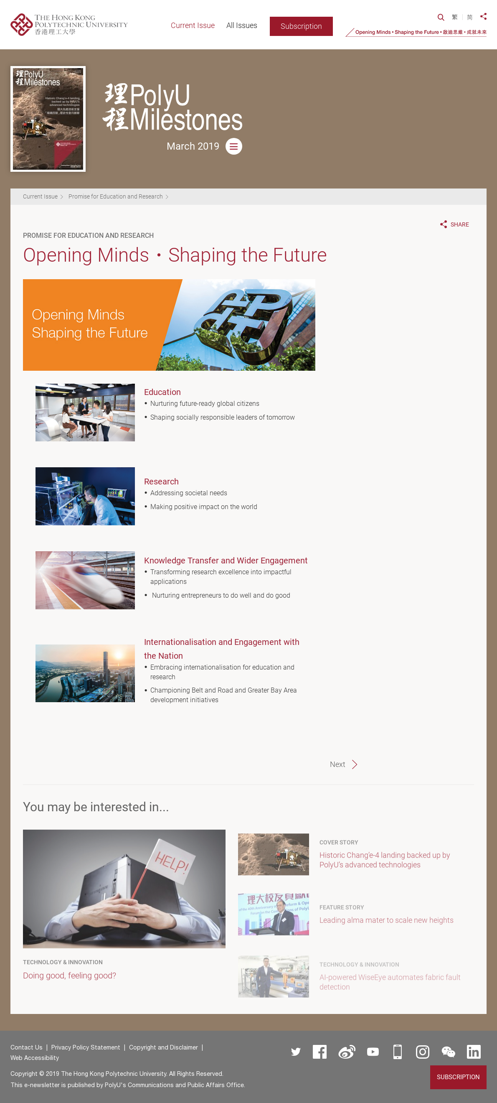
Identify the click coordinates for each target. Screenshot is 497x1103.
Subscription (301, 26)
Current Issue (40, 196)
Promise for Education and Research (115, 196)
